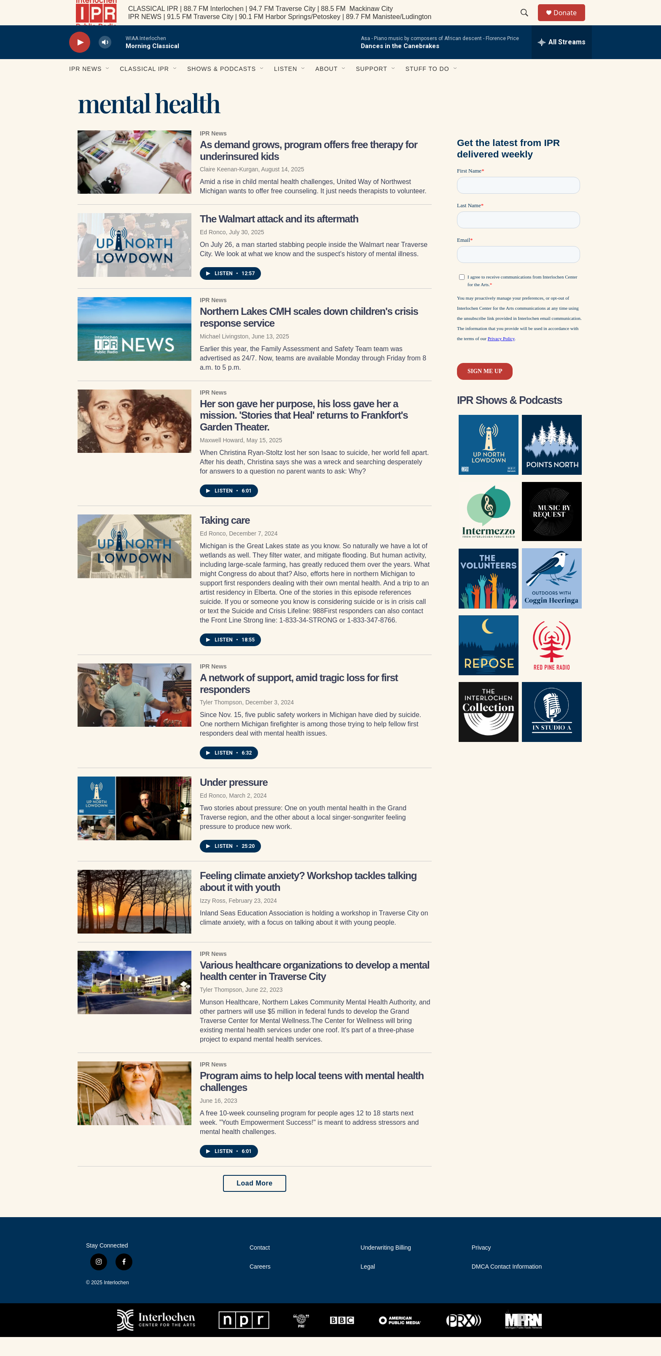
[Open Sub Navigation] (108, 87)
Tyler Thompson (221, 721)
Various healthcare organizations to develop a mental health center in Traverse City (314, 989)
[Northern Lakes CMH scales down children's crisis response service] (134, 347)
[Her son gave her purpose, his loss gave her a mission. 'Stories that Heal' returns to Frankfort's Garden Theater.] (134, 440)
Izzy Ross (213, 919)
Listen (285, 87)
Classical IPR (144, 87)
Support (371, 87)
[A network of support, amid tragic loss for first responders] (134, 714)
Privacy (481, 1267)
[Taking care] (134, 565)
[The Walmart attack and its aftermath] (134, 263)
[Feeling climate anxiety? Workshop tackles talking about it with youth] (134, 920)
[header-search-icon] (528, 22)
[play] (79, 61)
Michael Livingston (224, 355)
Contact (260, 1267)
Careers (260, 1286)
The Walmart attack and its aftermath (279, 238)
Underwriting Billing (385, 1267)
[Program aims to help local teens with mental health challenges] (134, 1112)
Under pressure (234, 801)
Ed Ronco (213, 251)
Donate (570, 22)
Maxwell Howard (221, 459)
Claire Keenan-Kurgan (229, 188)
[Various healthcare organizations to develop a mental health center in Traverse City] (134, 1001)
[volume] (105, 61)
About (326, 87)
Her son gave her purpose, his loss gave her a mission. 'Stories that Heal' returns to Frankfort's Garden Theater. (304, 434)
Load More (254, 1202)
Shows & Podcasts (221, 87)
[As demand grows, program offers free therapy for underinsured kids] (134, 181)
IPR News (85, 87)
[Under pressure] (134, 827)
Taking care (225, 539)
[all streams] (562, 61)
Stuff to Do (427, 87)
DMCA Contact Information (507, 1286)
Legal (367, 1286)
